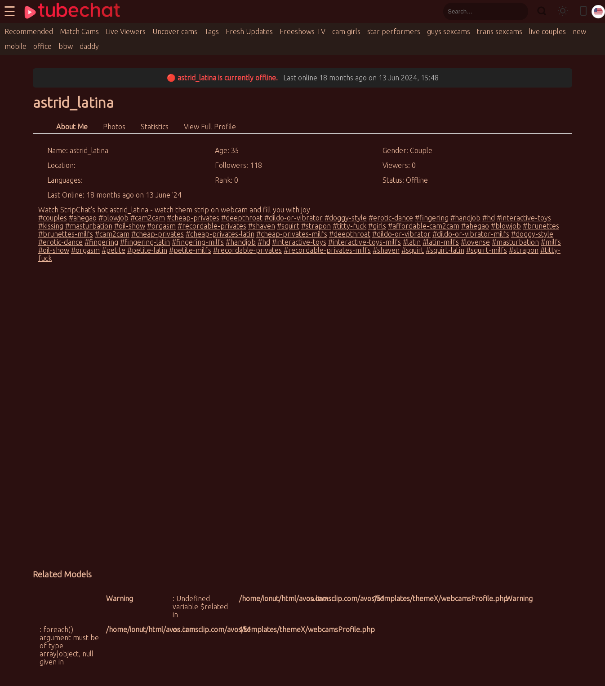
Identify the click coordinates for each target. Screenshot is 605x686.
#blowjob (113, 218)
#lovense (475, 242)
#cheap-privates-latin (220, 234)
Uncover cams (174, 31)
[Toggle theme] (563, 11)
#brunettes (541, 226)
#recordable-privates (212, 226)
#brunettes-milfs (65, 234)
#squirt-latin (445, 250)
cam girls (346, 31)
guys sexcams (448, 31)
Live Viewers (126, 31)
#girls (377, 226)
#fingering (432, 218)
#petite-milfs (190, 250)
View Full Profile (210, 127)
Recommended (28, 31)
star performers (393, 31)
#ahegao (83, 218)
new (579, 31)
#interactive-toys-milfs (364, 242)
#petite (113, 250)
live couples (547, 31)
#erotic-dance (391, 218)
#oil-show (129, 226)
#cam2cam (147, 218)
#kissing (50, 226)
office (42, 46)
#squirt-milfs (486, 250)
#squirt (288, 226)
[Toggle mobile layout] (583, 11)
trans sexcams (499, 31)
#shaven (261, 226)
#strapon (316, 226)
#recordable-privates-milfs (327, 250)
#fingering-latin (145, 242)
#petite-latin (147, 250)
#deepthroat (241, 218)
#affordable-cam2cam (423, 226)
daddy (89, 46)
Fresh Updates (249, 31)
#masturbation (88, 226)
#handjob (465, 218)
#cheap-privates (193, 218)
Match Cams (79, 31)
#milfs (551, 242)
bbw (65, 46)
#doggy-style (346, 218)
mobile (15, 46)
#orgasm (161, 226)
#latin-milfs (441, 242)
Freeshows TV (302, 31)
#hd (488, 218)
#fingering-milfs (198, 242)
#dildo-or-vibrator (293, 218)
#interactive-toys (524, 218)
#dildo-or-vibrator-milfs (470, 234)
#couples (52, 218)
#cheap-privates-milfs (291, 234)
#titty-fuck (349, 226)
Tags (211, 31)
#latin (412, 242)
